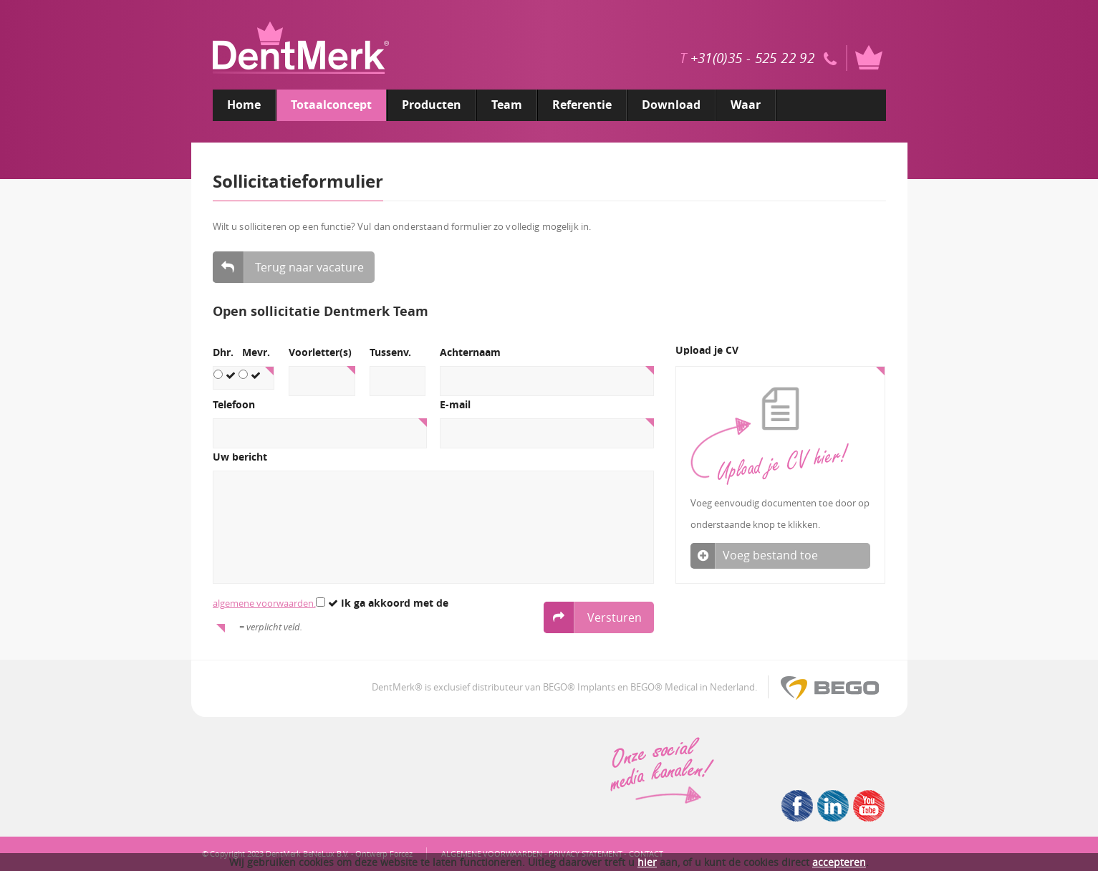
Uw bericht (240, 457)
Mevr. (256, 353)
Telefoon (234, 405)
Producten (431, 105)
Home (244, 105)
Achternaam (470, 353)
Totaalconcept (331, 105)
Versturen (593, 617)
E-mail (455, 405)
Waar (746, 105)
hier (647, 862)
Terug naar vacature (288, 267)
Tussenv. (390, 353)
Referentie (582, 105)
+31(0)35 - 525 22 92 (752, 58)
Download (671, 105)
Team (506, 105)
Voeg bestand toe (780, 556)
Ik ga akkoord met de (382, 603)
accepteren (839, 862)
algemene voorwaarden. (264, 603)
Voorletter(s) (320, 353)
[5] (434, 527)
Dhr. (223, 353)
